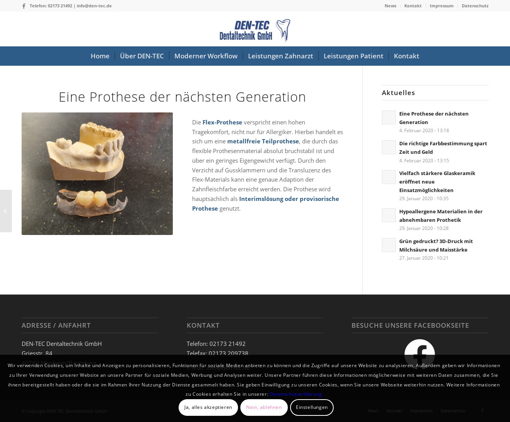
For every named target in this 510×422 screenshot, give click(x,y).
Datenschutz (475, 6)
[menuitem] (390, 6)
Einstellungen (312, 407)
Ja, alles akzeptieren (208, 407)
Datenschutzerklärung (296, 394)
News (390, 6)
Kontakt (413, 6)
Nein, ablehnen (264, 407)
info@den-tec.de (94, 6)
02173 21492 (60, 6)
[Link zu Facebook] (24, 6)
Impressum (442, 6)
